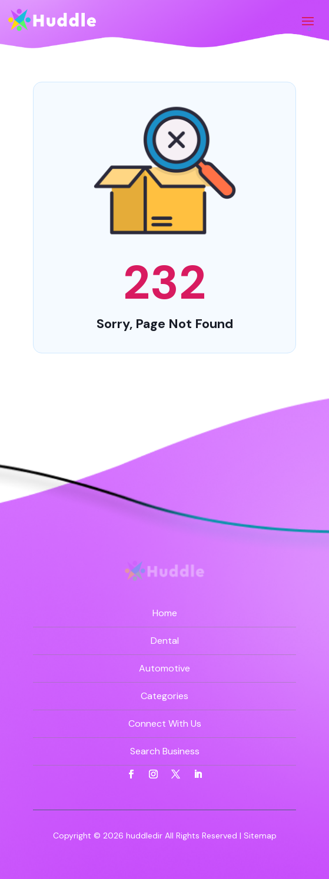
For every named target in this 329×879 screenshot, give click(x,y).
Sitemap (260, 835)
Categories (164, 696)
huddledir (144, 835)
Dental (165, 640)
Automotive (164, 668)
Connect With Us (164, 723)
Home (164, 613)
